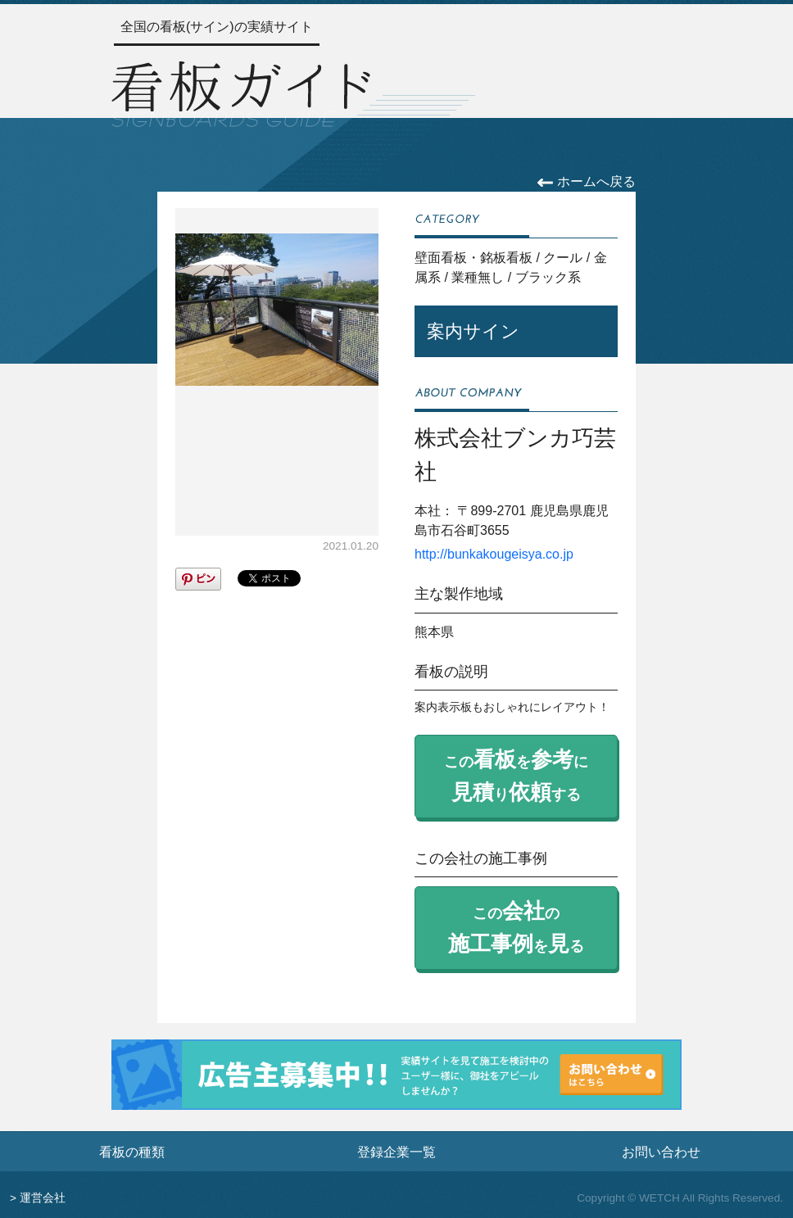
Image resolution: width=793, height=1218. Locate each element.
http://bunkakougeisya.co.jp (494, 554)
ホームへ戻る (586, 181)
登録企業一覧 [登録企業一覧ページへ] (396, 1151)
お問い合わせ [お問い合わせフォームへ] (661, 1151)
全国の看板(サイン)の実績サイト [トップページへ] (216, 27)
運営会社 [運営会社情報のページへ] (43, 1198)
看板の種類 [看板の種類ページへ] (132, 1151)
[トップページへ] (240, 92)
